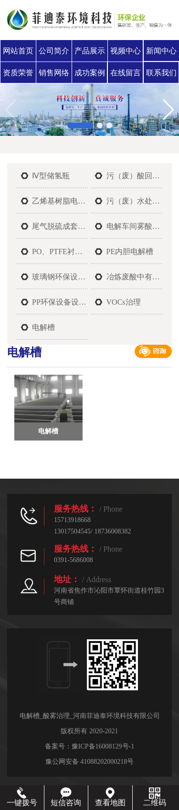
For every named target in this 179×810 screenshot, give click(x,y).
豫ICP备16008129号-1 (103, 746)
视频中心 (125, 51)
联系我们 (161, 73)
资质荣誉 (18, 73)
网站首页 (18, 51)
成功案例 (89, 73)
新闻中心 (161, 51)
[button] (80, 125)
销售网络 (54, 73)
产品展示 (89, 51)
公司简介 (54, 51)
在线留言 (125, 73)
